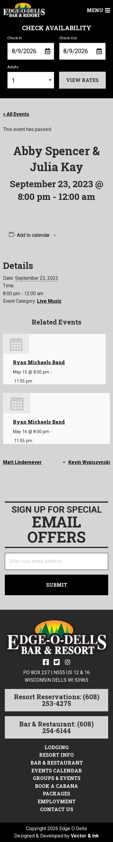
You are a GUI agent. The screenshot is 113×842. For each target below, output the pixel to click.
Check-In (30, 48)
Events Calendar (56, 770)
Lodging (57, 747)
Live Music (49, 301)
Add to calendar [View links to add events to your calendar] (33, 235)
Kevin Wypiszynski (89, 462)
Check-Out (82, 48)
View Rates (82, 80)
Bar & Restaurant (56, 762)
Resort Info (56, 755)
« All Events (16, 114)
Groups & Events (56, 778)
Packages (56, 793)
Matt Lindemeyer (22, 462)
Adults (30, 77)
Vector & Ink (85, 836)
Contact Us (56, 809)
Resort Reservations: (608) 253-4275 (56, 700)
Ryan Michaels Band (39, 362)
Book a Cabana (56, 786)
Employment (57, 801)
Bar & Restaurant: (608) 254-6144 (56, 727)
